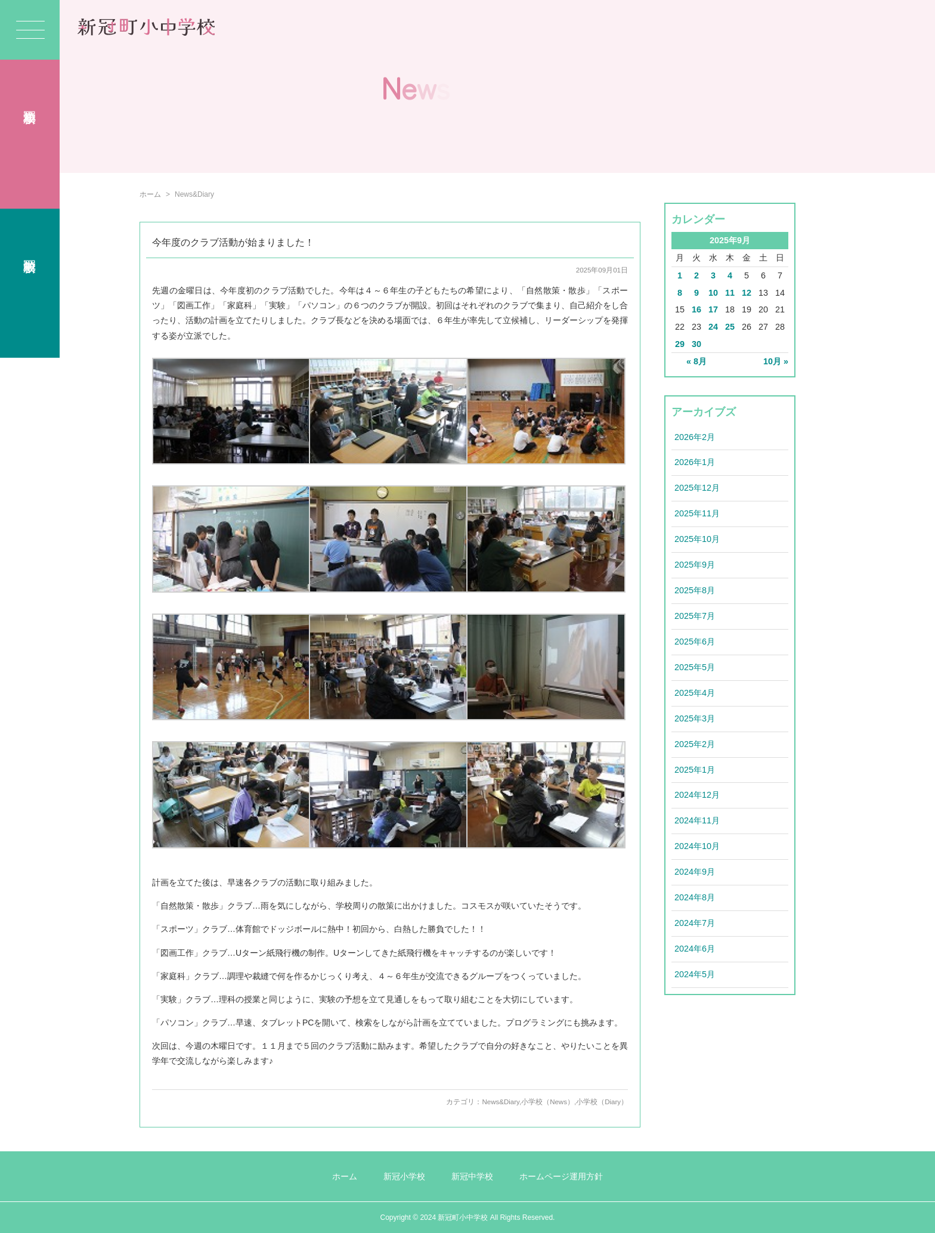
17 (713, 309)
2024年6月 (694, 948)
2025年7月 (694, 616)
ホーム (150, 194)
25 (730, 327)
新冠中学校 (472, 1176)
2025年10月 (697, 539)
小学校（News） (547, 1101)
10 (713, 293)
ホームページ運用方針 (561, 1176)
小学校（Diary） (602, 1101)
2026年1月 (694, 462)
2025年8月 (694, 590)
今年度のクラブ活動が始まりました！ (233, 242)
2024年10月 (697, 846)
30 (696, 344)
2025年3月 (694, 718)
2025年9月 (694, 564)
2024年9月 (694, 871)
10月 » (775, 361)
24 (713, 327)
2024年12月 (697, 795)
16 (696, 309)
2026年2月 (694, 437)
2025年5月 (694, 667)
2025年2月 (694, 744)
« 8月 (696, 361)
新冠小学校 (404, 1176)
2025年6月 (694, 641)
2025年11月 (697, 513)
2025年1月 (694, 770)
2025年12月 (697, 487)
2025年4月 (694, 693)
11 (730, 293)
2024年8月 (694, 897)
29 (680, 344)
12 (746, 293)
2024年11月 (697, 820)
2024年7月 (694, 923)
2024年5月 (694, 974)
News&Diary (500, 1101)
